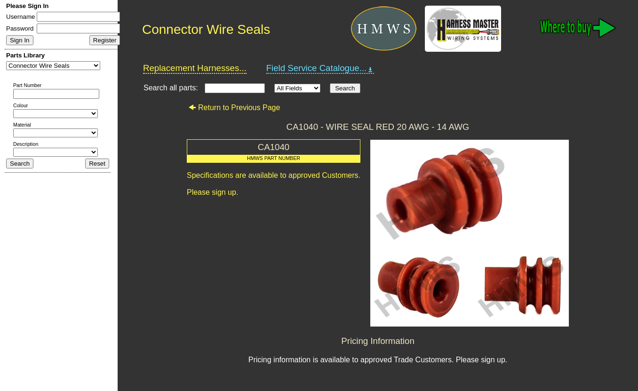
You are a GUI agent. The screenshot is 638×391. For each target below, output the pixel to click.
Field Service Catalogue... (320, 68)
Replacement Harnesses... (195, 68)
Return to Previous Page (234, 108)
